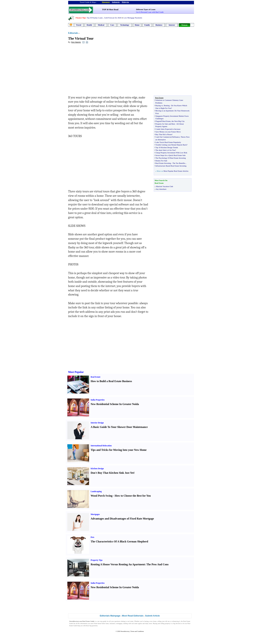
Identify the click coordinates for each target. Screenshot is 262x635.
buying (146, 621)
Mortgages (95, 514)
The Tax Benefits (178, 163)
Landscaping (96, 491)
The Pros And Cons (157, 564)
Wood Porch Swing (101, 495)
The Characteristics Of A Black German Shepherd (119, 541)
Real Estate (95, 377)
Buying (155, 623)
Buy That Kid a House (163, 134)
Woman (184, 25)
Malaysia (125, 2)
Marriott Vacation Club (164, 186)
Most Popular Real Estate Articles (175, 171)
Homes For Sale (161, 161)
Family (147, 25)
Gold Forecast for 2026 (112, 18)
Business (159, 25)
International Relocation (101, 445)
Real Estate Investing (163, 163)
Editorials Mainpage (110, 615)
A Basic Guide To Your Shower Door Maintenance (119, 427)
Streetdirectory (125, 631)
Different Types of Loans (145, 9)
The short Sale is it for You (165, 150)
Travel (78, 25)
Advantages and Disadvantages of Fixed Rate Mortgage (122, 518)
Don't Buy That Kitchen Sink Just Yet (112, 472)
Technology (124, 25)
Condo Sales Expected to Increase (167, 129)
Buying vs (159, 105)
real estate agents (137, 623)
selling (159, 621)
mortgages (119, 623)
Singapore (106, 2)
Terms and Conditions (137, 631)
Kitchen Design (97, 468)
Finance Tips (81, 18)
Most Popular (76, 372)
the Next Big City (178, 121)
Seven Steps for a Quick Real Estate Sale (170, 155)
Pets (92, 537)
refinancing (175, 621)
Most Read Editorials (133, 615)
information (83, 623)
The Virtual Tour (81, 38)
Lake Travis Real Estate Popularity (168, 142)
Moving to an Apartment (164, 111)
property (167, 623)
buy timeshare (161, 189)
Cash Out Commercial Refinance (167, 137)
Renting (167, 105)
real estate (130, 621)
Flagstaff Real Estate (163, 121)
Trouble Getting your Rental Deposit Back (171, 145)
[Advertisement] (95, 70)
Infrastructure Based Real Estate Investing (170, 166)
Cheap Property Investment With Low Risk (171, 153)
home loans (105, 623)
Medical (101, 25)
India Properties (98, 400)
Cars (112, 25)
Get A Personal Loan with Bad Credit (149, 12)
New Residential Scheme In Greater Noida (115, 404)
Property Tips (97, 560)
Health (89, 25)
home (155, 621)
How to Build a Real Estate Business (111, 381)
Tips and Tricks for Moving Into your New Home (119, 449)
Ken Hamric (76, 42)
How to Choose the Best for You (133, 495)
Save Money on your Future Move (168, 132)
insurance (112, 623)
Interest (172, 25)
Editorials (73, 33)
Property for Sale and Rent (165, 124)
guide (104, 621)
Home (137, 25)
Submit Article (152, 615)
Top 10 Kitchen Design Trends (166, 147)
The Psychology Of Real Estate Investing (170, 158)
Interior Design (97, 423)
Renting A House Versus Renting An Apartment (118, 564)
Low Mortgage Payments (132, 18)
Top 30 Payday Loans (95, 18)
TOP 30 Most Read (110, 9)
